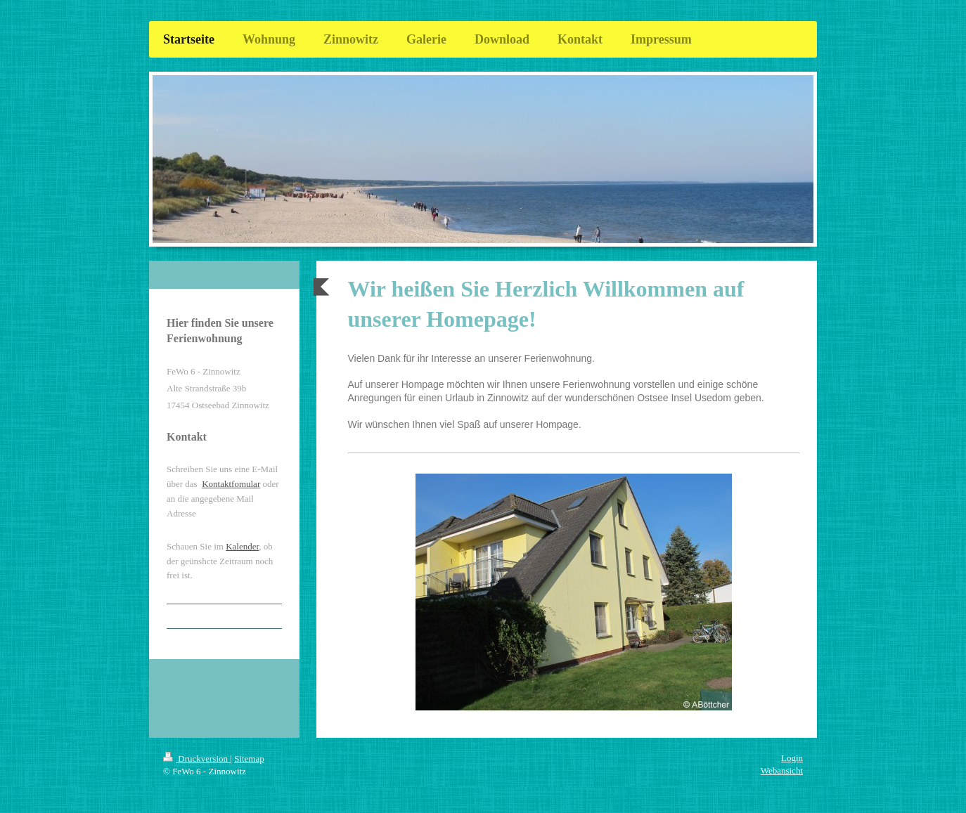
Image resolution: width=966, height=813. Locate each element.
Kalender (242, 546)
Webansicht (782, 770)
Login (792, 758)
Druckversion (196, 758)
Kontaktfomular (231, 484)
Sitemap (249, 758)
